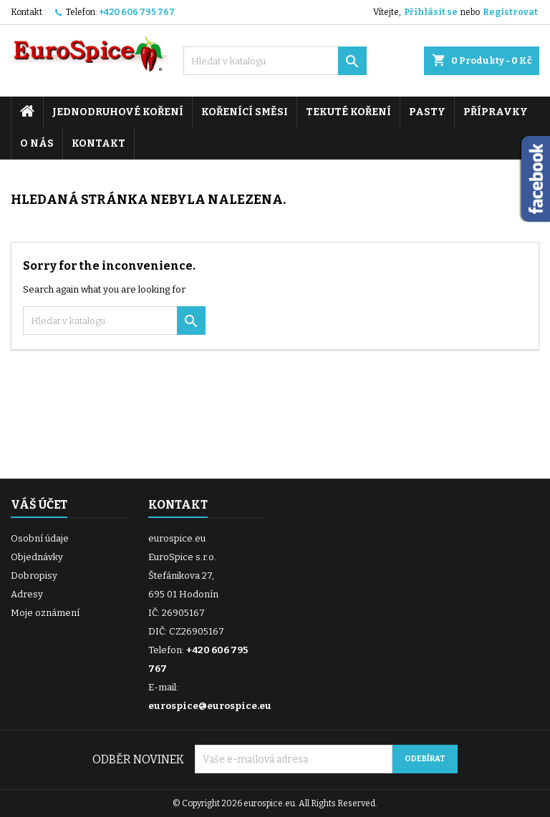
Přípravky (495, 112)
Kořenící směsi (244, 112)
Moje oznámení (45, 612)
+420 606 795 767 (137, 12)
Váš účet (39, 505)
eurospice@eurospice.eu (209, 705)
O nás (37, 143)
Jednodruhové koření (117, 112)
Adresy (27, 594)
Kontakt (26, 12)
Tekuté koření (348, 112)
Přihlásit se (431, 12)
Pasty (427, 112)
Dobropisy (34, 575)
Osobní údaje (40, 538)
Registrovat (510, 12)
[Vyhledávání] (275, 61)
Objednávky (37, 557)
